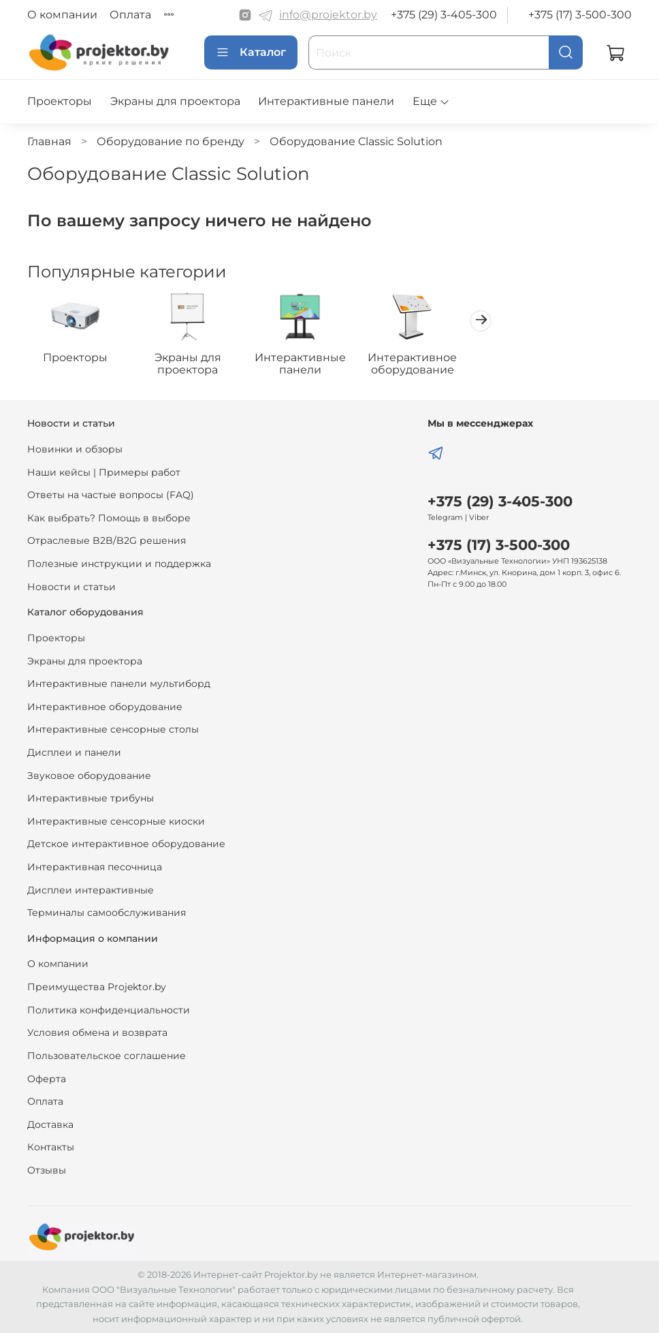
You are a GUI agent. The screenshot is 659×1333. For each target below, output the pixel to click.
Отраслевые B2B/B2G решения (106, 540)
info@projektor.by (328, 14)
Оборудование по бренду (170, 141)
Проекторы (59, 101)
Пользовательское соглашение (106, 1055)
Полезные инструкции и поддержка (119, 563)
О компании (62, 14)
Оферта (46, 1079)
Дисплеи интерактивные (90, 890)
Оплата (130, 14)
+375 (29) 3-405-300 (444, 14)
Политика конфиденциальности (108, 1010)
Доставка (50, 1124)
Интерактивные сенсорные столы (113, 729)
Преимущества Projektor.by (96, 987)
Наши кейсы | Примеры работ (103, 472)
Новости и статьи (71, 587)
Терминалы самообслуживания (106, 912)
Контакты (50, 1147)
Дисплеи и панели (74, 752)
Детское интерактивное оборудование (126, 844)
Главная (49, 141)
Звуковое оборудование (89, 775)
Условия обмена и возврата (97, 1032)
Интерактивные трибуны (90, 798)
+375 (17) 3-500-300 (580, 14)
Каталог (251, 52)
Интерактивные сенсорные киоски (116, 821)
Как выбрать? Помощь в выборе (109, 518)
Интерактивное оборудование (430, 365)
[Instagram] (245, 15)
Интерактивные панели (326, 101)
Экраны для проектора (175, 101)
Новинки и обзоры (75, 449)
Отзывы (46, 1170)
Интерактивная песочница (94, 867)
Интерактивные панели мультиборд (118, 683)
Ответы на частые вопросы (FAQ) (110, 495)
